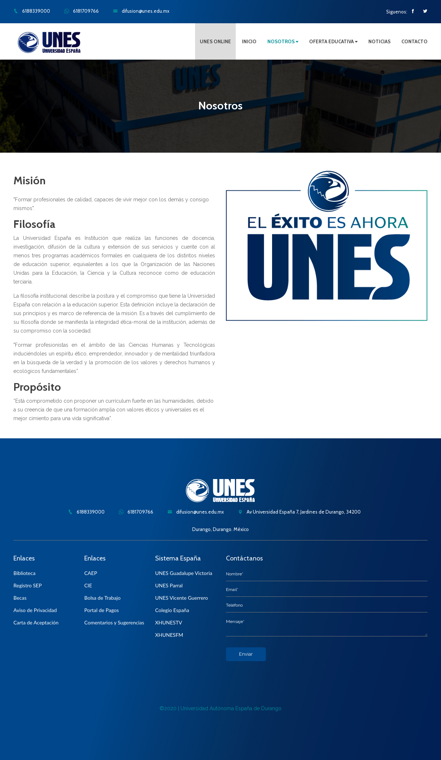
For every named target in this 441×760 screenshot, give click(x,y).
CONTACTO (414, 41)
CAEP (90, 573)
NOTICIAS (379, 41)
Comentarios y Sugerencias (114, 622)
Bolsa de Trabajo (102, 598)
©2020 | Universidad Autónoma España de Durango (220, 708)
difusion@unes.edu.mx (141, 11)
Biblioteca (24, 573)
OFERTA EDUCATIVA (333, 41)
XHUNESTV (168, 622)
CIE (88, 585)
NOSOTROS (282, 41)
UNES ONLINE (215, 41)
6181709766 (81, 11)
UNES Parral (169, 585)
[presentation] (281, 675)
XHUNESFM (169, 635)
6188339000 (31, 11)
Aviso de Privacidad (35, 610)
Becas (20, 598)
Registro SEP (27, 585)
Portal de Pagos (101, 610)
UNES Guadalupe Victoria (183, 573)
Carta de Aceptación (35, 622)
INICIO (249, 41)
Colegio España (172, 610)
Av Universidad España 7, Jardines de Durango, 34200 (299, 512)
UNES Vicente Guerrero (181, 598)
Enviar (246, 654)
